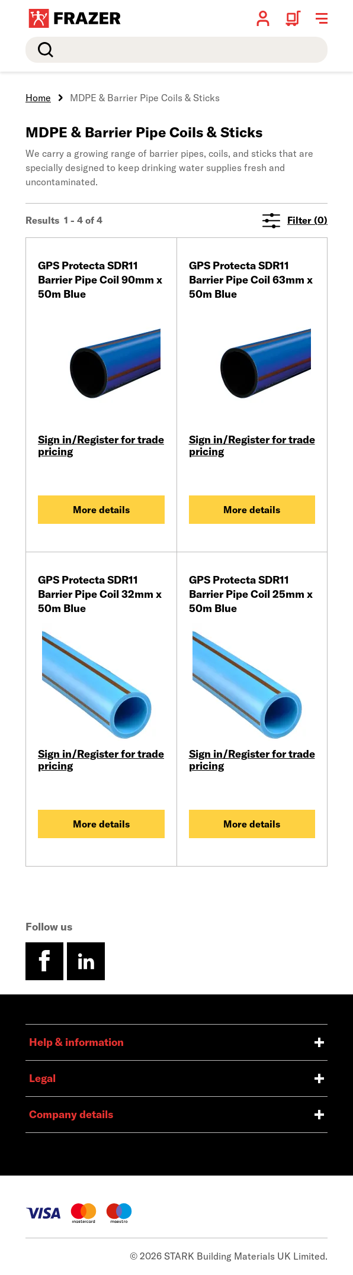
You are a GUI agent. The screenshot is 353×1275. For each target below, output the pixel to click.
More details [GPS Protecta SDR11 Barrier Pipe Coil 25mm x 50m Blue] (251, 824)
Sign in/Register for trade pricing (101, 445)
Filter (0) (295, 220)
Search (43, 50)
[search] (176, 50)
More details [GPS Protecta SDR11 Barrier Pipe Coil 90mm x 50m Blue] (101, 510)
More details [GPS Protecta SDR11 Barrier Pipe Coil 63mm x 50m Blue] (251, 510)
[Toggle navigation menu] (322, 18)
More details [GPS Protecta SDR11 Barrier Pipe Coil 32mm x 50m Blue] (101, 824)
